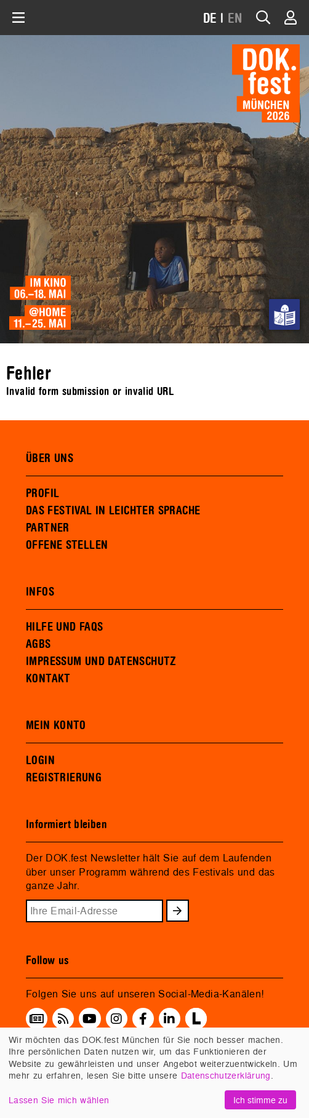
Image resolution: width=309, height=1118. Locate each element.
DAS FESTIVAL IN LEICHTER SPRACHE (113, 511)
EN (235, 19)
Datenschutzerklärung (226, 1075)
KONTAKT (48, 679)
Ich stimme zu (260, 1100)
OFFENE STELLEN (67, 545)
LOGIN (40, 760)
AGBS (38, 644)
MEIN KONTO (56, 725)
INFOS (40, 592)
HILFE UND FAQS (64, 627)
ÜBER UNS (49, 458)
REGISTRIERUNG (64, 778)
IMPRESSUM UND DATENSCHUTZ (101, 661)
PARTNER (48, 528)
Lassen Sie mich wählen (59, 1100)
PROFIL (42, 493)
